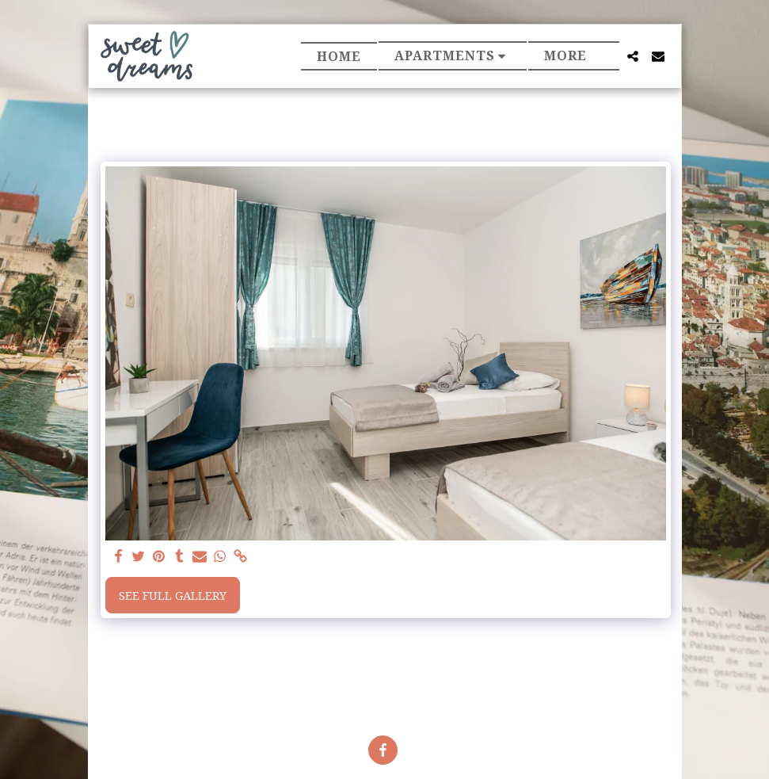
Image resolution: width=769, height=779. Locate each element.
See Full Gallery (173, 595)
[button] (453, 56)
